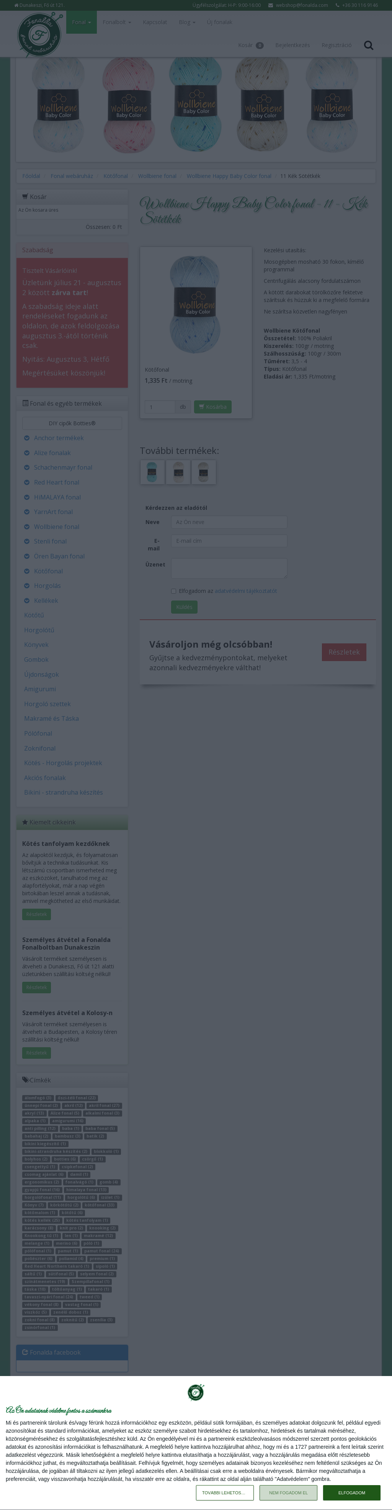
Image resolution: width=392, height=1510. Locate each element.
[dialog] (196, 1443)
